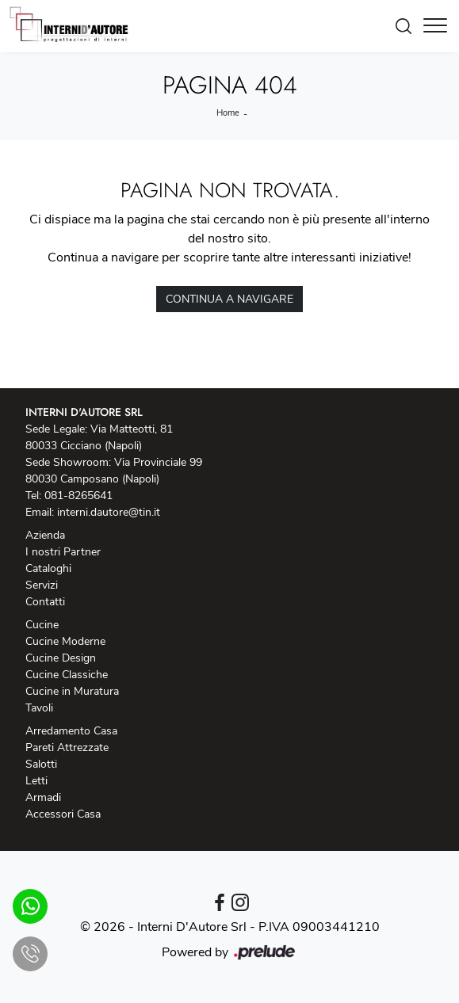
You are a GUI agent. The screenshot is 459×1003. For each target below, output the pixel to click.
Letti (36, 780)
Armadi (43, 797)
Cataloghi (48, 568)
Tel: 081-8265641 (69, 495)
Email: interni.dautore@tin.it (92, 512)
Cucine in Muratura (72, 691)
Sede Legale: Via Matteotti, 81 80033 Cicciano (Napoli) (99, 437)
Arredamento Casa (71, 730)
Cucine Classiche (66, 674)
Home (227, 113)
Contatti (45, 601)
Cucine (42, 624)
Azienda (45, 535)
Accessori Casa (63, 814)
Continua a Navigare (229, 299)
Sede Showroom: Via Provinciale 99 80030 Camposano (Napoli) (113, 470)
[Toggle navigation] (435, 26)
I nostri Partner (63, 551)
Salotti (41, 764)
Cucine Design (60, 657)
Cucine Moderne (65, 641)
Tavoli (39, 707)
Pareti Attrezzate (67, 747)
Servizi (41, 585)
